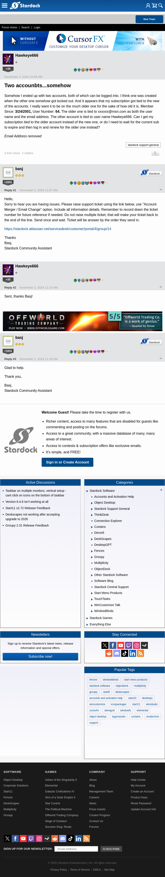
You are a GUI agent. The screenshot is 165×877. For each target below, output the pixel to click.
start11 (136, 704)
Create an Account (142, 791)
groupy (93, 692)
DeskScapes (11, 803)
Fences (8, 797)
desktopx (147, 698)
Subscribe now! (40, 656)
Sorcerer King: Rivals (58, 826)
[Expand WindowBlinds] (92, 611)
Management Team (101, 791)
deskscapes (122, 692)
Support (138, 772)
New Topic (149, 19)
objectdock (122, 685)
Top (160, 190)
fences (93, 679)
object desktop (97, 716)
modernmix (152, 716)
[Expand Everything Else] (87, 625)
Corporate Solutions (16, 785)
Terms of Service (80, 869)
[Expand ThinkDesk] (92, 515)
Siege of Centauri (56, 821)
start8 (106, 692)
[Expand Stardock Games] (87, 618)
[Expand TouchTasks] (92, 599)
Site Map (109, 869)
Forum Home (9, 27)
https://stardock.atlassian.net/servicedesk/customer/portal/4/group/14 (57, 229)
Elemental (51, 785)
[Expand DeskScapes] (92, 539)
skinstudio (152, 704)
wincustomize (97, 704)
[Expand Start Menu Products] (92, 593)
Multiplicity (10, 809)
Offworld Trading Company (61, 815)
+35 (8, 68)
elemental (142, 710)
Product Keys (139, 797)
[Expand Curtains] (92, 527)
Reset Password (141, 803)
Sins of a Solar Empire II (60, 797)
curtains (135, 716)
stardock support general (143, 145)
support (93, 722)
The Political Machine (58, 809)
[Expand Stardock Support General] (92, 509)
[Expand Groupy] (92, 557)
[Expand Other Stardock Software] (92, 575)
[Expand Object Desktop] (92, 503)
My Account (138, 785)
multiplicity (140, 685)
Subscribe (111, 849)
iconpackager (118, 704)
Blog (92, 785)
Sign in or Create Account (67, 462)
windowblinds (110, 679)
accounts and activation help (105, 698)
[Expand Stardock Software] (87, 491)
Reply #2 (10, 287)
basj (19, 169)
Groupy (8, 815)
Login (37, 27)
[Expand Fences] (92, 551)
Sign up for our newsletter (28, 848)
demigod (110, 710)
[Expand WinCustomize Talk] (92, 605)
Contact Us (96, 821)
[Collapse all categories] (161, 490)
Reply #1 (10, 190)
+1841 (8, 182)
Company (97, 772)
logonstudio (118, 716)
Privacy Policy (58, 869)
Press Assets (97, 809)
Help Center (138, 779)
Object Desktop (13, 779)
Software (12, 772)
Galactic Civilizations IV (59, 791)
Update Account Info (143, 809)
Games (51, 772)
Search (25, 27)
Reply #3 (10, 359)
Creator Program (99, 815)
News (92, 803)
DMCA (97, 869)
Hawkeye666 (26, 55)
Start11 (8, 791)
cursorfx (94, 710)
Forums (94, 826)
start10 (132, 698)
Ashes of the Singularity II (61, 779)
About (92, 779)
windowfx (125, 710)
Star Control (52, 803)
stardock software (99, 685)
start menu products (135, 679)
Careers (94, 797)
